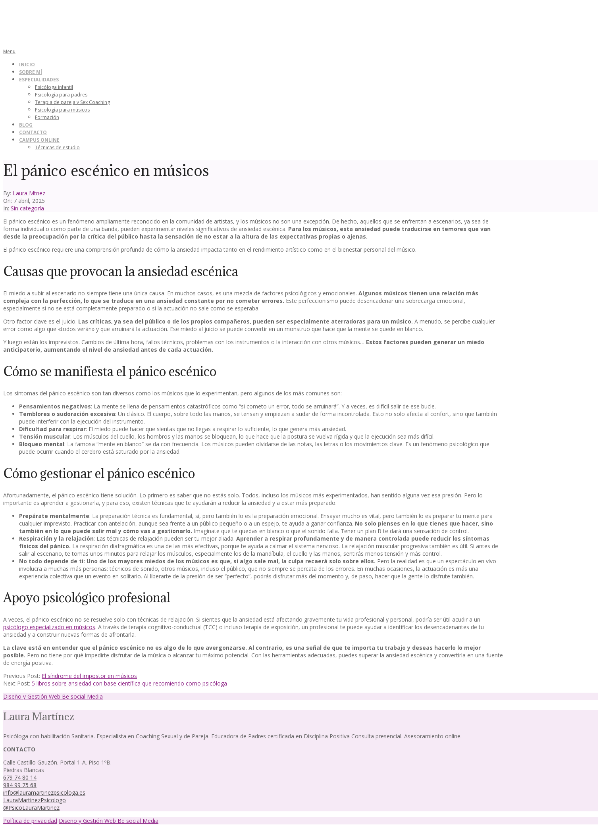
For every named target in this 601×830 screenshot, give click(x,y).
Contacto (33, 132)
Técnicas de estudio (57, 147)
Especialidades (39, 79)
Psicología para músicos (62, 109)
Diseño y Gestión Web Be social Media (53, 696)
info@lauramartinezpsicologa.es (44, 792)
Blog (26, 124)
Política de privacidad (30, 820)
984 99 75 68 (20, 785)
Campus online (39, 140)
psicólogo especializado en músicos (49, 627)
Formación (47, 117)
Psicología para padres (61, 94)
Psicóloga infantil (54, 87)
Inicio (27, 64)
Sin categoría (27, 208)
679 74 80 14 (20, 777)
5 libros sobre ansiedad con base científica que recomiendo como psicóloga (129, 683)
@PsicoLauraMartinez (31, 807)
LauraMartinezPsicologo (34, 800)
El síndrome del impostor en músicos (89, 676)
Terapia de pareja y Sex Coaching (72, 102)
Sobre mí (30, 72)
